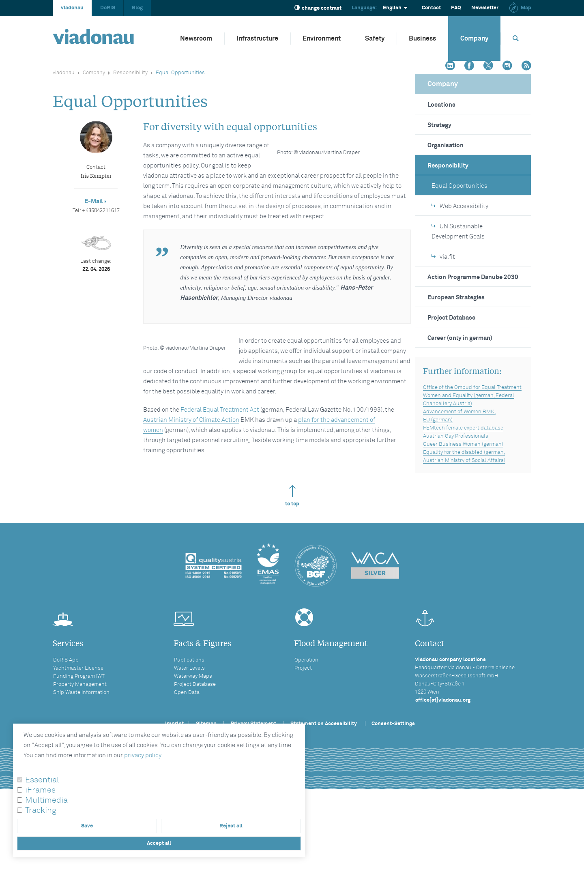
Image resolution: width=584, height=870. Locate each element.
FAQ (456, 8)
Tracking (40, 810)
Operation (306, 721)
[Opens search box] (515, 38)
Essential (42, 780)
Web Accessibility (460, 206)
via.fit (443, 257)
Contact (431, 8)
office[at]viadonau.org (442, 762)
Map (520, 8)
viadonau (72, 8)
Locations (441, 105)
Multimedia (46, 800)
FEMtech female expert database (463, 428)
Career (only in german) (459, 338)
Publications (189, 721)
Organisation (445, 145)
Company (474, 38)
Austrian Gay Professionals (455, 436)
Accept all (159, 843)
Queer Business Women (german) (463, 444)
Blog (137, 8)
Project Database (451, 318)
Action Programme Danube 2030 (472, 277)
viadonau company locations (450, 721)
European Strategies (456, 297)
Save (87, 826)
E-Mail (93, 201)
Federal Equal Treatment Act (219, 481)
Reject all (231, 826)
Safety (374, 38)
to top (292, 557)
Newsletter (484, 8)
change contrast (317, 8)
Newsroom (196, 38)
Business (422, 38)
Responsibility (130, 72)
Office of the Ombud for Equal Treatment (472, 387)
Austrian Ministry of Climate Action (191, 491)
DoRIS (107, 8)
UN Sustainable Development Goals (458, 231)
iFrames (40, 790)
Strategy (439, 125)
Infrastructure (257, 38)
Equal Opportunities (459, 186)
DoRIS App (66, 721)
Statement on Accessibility (323, 785)
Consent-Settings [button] (393, 785)
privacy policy (142, 755)
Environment (322, 38)
